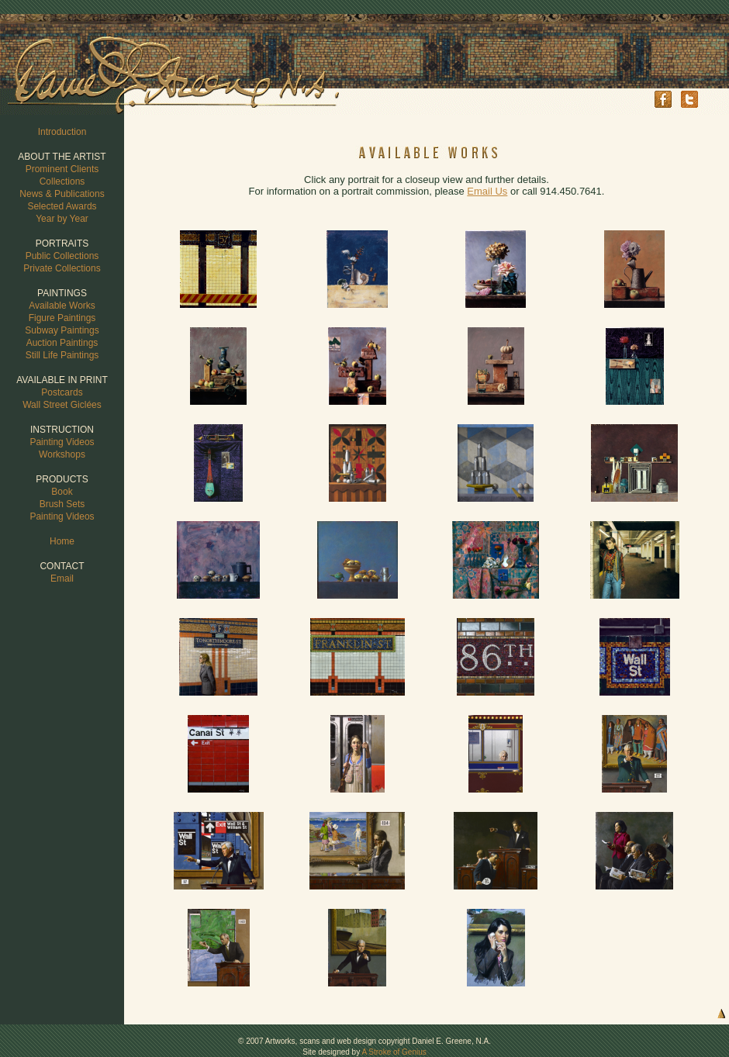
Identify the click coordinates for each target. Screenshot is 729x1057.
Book (61, 491)
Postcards (61, 392)
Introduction (62, 131)
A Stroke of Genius (393, 1052)
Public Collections (62, 255)
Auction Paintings (62, 342)
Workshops (62, 454)
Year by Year (62, 218)
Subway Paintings (61, 330)
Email (62, 578)
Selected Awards (61, 206)
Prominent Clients (62, 169)
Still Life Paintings (62, 355)
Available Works (62, 305)
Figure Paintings (62, 318)
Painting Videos (61, 442)
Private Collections (61, 268)
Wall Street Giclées (62, 404)
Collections (62, 181)
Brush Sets (62, 504)
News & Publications (61, 193)
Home (62, 541)
